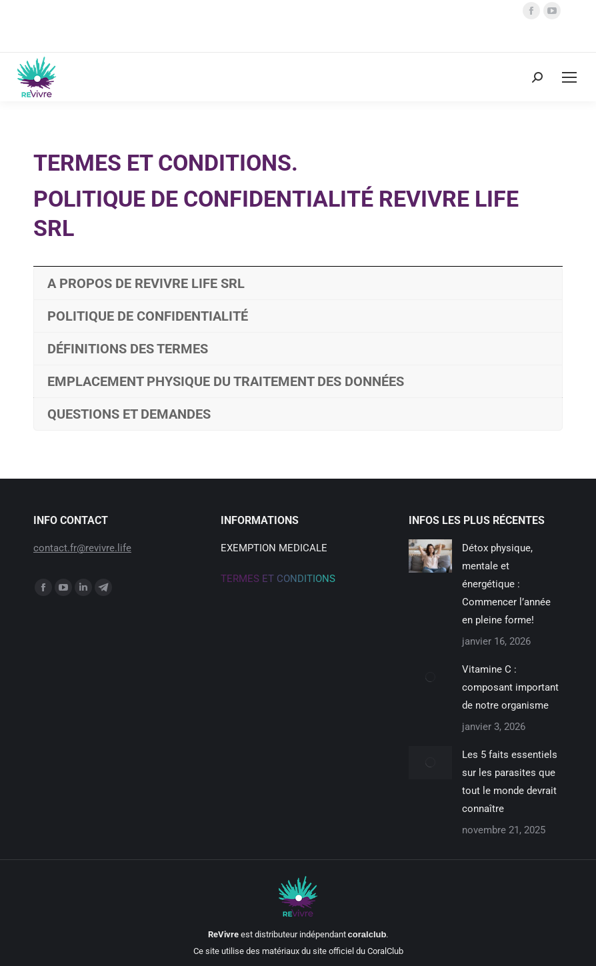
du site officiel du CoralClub (352, 951)
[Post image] (430, 556)
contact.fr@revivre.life (82, 548)
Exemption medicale (274, 548)
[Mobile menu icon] (569, 77)
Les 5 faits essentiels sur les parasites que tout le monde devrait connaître (509, 782)
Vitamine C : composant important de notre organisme (510, 687)
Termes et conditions (278, 579)
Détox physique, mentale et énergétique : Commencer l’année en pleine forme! (506, 584)
